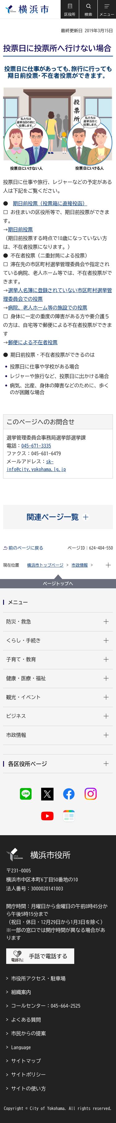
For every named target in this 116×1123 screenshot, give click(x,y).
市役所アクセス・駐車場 (38, 978)
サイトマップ (26, 1060)
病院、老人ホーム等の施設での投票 (47, 307)
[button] (69, 9)
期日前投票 (20, 229)
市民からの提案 (28, 1033)
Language (21, 1047)
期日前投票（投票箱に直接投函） (50, 203)
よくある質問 (26, 1019)
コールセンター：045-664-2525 (45, 1005)
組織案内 (21, 992)
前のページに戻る (26, 548)
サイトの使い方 (28, 1088)
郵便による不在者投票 (33, 342)
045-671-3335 (36, 445)
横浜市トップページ (45, 565)
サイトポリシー (28, 1074)
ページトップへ (58, 584)
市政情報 (80, 565)
